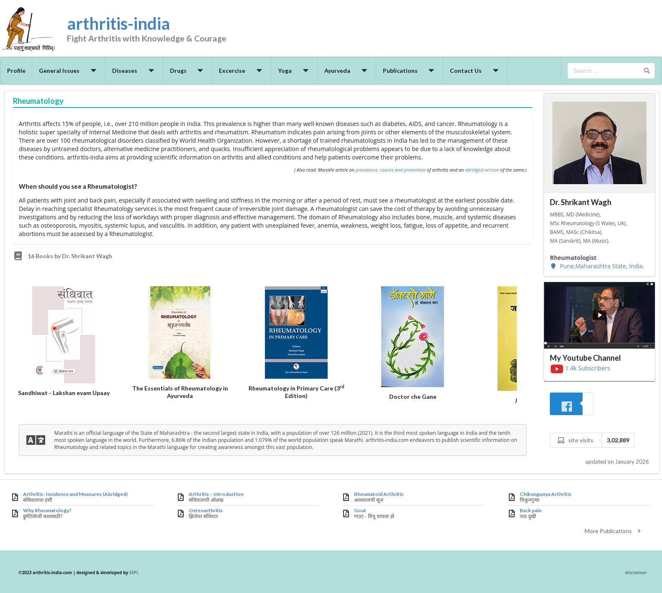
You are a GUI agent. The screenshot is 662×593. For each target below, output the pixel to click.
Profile (16, 70)
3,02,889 (618, 440)
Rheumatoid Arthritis (378, 494)
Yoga (294, 70)
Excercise (241, 70)
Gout (360, 510)
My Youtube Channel (585, 357)
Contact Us (475, 70)
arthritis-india (161, 29)
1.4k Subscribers (580, 368)
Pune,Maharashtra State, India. (597, 266)
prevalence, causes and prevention (391, 169)
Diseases (134, 70)
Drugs (188, 70)
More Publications (614, 530)
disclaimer (636, 572)
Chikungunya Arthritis (545, 494)
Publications (410, 70)
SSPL (134, 572)
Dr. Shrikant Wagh (580, 202)
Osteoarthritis (206, 510)
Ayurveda (346, 70)
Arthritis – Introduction (216, 494)
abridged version (482, 169)
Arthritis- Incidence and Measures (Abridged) (75, 494)
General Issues (69, 70)
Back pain (530, 510)
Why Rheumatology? (47, 510)
